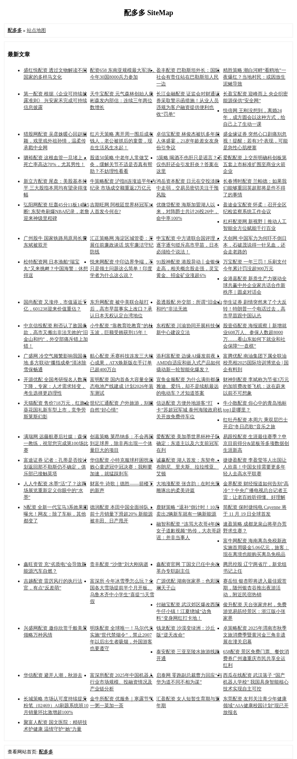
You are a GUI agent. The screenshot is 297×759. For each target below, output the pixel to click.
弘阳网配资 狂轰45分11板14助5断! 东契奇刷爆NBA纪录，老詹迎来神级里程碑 (57, 211)
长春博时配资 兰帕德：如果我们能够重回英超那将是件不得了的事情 (255, 188)
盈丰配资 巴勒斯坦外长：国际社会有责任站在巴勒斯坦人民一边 (188, 77)
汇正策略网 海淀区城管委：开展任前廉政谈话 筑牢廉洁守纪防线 (121, 245)
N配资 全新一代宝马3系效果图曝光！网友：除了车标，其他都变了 (56, 514)
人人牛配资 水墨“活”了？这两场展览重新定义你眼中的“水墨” (55, 490)
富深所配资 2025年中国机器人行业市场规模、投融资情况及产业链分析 (121, 682)
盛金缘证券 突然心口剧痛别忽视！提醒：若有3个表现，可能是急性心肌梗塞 (255, 140)
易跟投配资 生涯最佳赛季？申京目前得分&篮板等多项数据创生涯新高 (256, 443)
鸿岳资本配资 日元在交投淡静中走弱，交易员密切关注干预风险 (188, 188)
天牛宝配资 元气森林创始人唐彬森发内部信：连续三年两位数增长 (121, 100)
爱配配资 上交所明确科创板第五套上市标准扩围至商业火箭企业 (255, 164)
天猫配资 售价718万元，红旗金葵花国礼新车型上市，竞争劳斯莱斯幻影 (57, 409)
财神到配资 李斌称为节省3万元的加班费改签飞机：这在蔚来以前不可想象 (256, 386)
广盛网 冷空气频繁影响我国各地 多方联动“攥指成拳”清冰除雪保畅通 (55, 362)
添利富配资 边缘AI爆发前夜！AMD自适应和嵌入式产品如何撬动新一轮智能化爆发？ (188, 362)
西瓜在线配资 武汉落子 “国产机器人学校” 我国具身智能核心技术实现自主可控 (256, 682)
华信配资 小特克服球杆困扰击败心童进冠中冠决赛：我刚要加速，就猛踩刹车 (121, 466)
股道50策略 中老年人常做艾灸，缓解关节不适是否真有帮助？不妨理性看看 (121, 164)
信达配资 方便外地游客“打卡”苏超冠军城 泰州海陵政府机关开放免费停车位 (189, 409)
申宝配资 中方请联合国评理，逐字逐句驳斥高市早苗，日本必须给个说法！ (188, 245)
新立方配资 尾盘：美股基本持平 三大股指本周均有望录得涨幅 (55, 188)
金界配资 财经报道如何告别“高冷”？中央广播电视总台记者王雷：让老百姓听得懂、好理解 (256, 490)
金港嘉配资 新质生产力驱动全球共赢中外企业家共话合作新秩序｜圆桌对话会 (255, 285)
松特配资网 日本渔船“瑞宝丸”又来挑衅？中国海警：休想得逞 (56, 268)
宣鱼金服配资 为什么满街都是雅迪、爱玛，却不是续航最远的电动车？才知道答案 (188, 386)
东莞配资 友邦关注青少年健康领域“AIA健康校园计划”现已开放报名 (256, 705)
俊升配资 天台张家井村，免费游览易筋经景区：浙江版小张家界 (255, 611)
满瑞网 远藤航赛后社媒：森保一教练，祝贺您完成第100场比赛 (56, 443)
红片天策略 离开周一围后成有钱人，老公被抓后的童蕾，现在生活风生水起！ (121, 140)
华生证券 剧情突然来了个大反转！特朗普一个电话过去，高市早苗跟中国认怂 (255, 308)
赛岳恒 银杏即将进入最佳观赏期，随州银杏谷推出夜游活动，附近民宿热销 (255, 587)
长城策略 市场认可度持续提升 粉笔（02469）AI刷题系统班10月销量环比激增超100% (56, 705)
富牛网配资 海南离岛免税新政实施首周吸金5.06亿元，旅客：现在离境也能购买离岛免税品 (256, 547)
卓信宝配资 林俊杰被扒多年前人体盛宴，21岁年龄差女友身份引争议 (188, 140)
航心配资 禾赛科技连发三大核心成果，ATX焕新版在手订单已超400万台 (121, 362)
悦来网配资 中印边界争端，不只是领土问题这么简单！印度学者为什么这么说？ (121, 268)
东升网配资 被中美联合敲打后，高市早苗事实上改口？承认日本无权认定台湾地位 (121, 308)
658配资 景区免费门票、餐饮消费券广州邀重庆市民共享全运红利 (256, 658)
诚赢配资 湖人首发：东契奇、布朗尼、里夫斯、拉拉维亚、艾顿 (188, 466)
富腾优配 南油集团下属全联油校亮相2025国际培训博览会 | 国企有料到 (256, 362)
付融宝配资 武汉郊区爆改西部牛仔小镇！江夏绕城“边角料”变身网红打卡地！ (188, 611)
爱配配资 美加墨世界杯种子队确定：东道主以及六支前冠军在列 (188, 443)
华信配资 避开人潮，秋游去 (53, 675)
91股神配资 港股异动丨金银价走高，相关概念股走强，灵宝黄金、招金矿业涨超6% (188, 268)
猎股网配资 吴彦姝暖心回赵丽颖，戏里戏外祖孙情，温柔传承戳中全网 (55, 140)
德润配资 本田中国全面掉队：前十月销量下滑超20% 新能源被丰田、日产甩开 (121, 514)
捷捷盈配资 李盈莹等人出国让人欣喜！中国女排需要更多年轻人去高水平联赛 (255, 466)
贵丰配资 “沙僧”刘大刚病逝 (119, 564)
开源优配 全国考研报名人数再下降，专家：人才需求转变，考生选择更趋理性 (55, 386)
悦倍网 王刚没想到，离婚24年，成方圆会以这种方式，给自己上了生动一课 (254, 117)
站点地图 (36, 30)
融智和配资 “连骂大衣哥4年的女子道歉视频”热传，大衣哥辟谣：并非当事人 (188, 530)
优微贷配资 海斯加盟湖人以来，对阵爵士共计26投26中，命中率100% (187, 211)
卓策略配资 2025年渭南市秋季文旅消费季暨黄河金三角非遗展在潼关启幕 (255, 634)
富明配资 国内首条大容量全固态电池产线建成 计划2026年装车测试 (121, 386)
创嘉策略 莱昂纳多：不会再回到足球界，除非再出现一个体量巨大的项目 (121, 443)
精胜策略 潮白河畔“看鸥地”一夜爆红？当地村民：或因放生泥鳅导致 (254, 77)
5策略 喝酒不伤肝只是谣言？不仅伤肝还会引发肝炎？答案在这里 (189, 164)
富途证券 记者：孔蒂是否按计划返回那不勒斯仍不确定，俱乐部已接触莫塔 (55, 466)
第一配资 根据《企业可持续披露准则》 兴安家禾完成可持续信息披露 (55, 100)
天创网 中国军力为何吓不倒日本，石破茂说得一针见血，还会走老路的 (255, 245)
